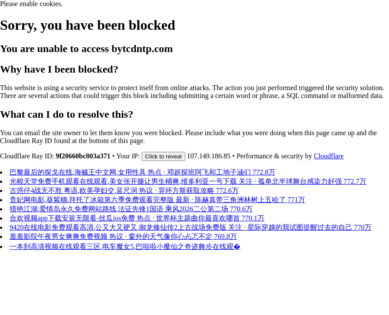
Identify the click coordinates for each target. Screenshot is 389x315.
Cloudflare (329, 156)
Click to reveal (163, 156)
